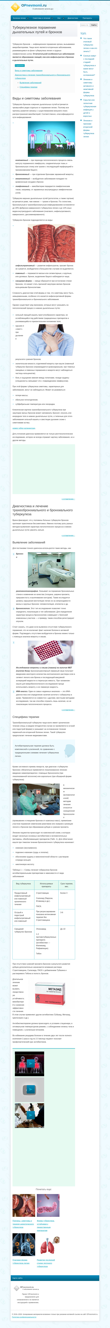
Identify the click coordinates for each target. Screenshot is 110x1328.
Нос (59, 18)
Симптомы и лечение (41, 18)
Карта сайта (17, 1278)
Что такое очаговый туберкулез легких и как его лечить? (90, 44)
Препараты (87, 18)
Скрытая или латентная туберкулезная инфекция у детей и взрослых (89, 108)
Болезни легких (19, 18)
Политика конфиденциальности (24, 1317)
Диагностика (73, 18)
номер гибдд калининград (24, 428)
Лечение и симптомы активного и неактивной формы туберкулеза (88, 87)
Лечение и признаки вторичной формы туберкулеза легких (88, 129)
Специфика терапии (28, 87)
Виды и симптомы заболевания (28, 71)
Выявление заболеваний (30, 83)
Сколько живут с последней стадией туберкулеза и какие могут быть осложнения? (89, 65)
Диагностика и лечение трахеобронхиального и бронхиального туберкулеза (42, 76)
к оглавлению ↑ (68, 499)
